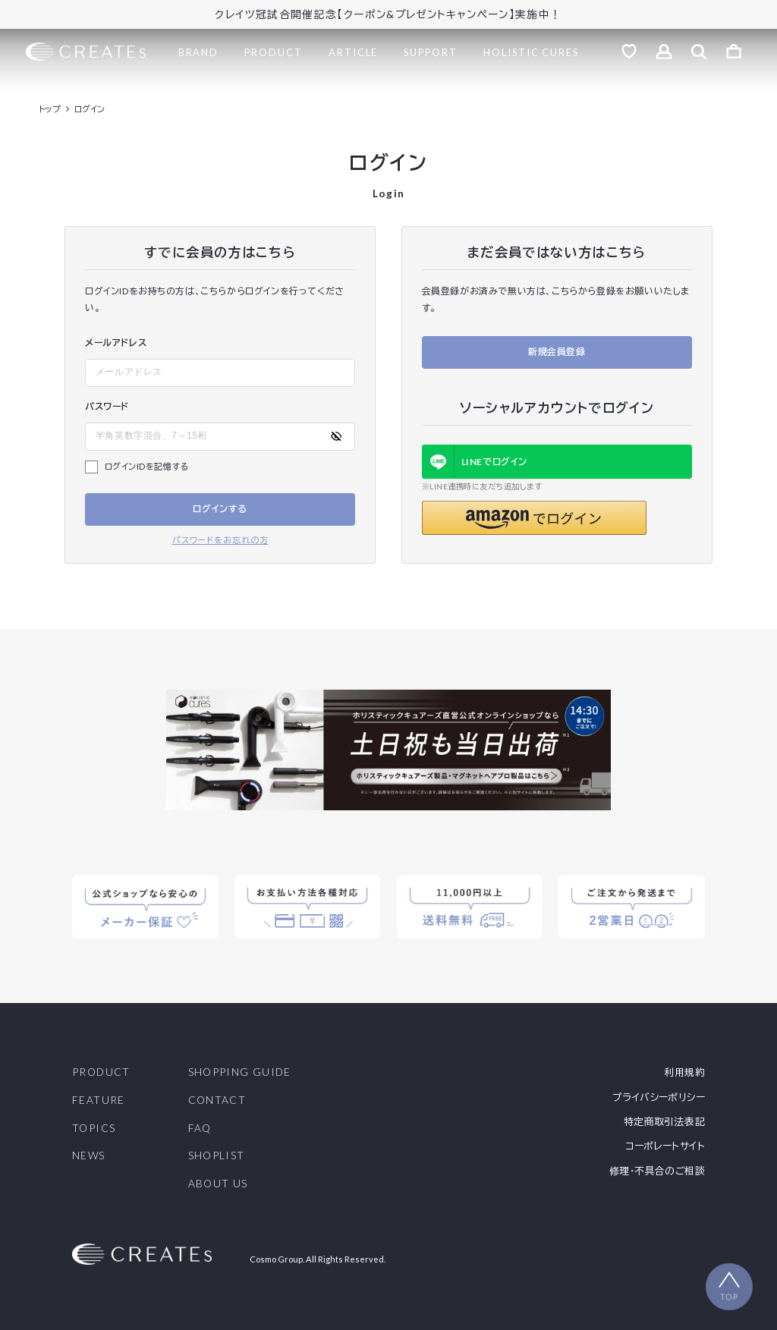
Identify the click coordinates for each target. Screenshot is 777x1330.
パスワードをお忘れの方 (220, 540)
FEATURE (98, 1101)
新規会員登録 (557, 351)
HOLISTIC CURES (531, 52)
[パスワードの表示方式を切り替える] (336, 437)
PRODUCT (273, 52)
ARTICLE (353, 52)
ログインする (220, 508)
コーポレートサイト (664, 1146)
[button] (534, 518)
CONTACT (217, 1101)
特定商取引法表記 (664, 1122)
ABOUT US (218, 1184)
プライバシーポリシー (658, 1097)
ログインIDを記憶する (147, 466)
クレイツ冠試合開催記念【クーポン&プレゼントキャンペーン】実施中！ (388, 14)
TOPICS (93, 1129)
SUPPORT (430, 52)
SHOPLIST (216, 1156)
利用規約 (684, 1072)
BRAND (198, 52)
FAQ (200, 1129)
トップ (50, 109)
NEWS (88, 1156)
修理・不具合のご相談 (657, 1171)
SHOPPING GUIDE (239, 1072)
